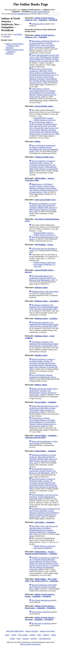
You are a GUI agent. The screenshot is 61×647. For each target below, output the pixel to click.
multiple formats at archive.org (44, 120)
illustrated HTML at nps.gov (44, 118)
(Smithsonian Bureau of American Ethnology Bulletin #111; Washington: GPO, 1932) (43, 530)
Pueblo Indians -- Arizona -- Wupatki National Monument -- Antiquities (41, 553)
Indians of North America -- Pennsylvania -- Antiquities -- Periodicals (40, 607)
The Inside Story (45, 638)
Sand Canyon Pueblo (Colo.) (45, 200)
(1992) (42, 377)
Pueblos (37, 141)
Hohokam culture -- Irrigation (46, 318)
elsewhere (6, 36)
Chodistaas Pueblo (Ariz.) (44, 157)
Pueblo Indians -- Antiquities (45, 451)
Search (13, 635)
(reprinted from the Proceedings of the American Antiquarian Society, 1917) (43, 148)
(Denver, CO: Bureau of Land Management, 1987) (42, 278)
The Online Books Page (30, 4)
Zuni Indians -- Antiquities (45, 522)
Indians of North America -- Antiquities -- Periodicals (15, 51)
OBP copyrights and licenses (30, 644)
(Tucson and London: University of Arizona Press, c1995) (44, 409)
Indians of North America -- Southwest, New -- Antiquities (15, 46)
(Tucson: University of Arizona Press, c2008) (43, 587)
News (19, 638)
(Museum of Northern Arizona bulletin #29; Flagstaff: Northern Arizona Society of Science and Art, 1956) (43, 188)
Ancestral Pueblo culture (44, 106)
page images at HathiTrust (43, 548)
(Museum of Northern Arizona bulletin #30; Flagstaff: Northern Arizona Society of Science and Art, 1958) (44, 128)
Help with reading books (15, 631)
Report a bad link (32, 631)
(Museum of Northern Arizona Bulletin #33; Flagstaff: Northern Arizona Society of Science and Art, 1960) (43, 76)
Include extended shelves (40, 12)
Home (7, 635)
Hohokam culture (41, 287)
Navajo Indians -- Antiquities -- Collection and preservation (41, 436)
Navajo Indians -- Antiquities (45, 402)
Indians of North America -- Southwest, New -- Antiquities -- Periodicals (41, 19)
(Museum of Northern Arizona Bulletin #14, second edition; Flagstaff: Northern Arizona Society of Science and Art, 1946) (42, 93)
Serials (53, 635)
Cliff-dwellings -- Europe (44, 245)
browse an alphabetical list (20, 14)
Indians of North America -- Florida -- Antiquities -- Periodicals (40, 595)
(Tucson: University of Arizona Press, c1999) (43, 391)
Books (12, 638)
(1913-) (38, 24)
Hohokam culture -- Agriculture (46, 301)
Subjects (46, 635)
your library (18, 34)
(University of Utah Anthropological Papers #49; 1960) (43, 497)
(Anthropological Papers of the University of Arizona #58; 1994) (43, 166)
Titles (39, 635)
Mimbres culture (41, 385)
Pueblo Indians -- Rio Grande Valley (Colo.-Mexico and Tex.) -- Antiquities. (42, 580)
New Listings (23, 635)
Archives (34, 638)
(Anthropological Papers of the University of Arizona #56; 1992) (43, 307)
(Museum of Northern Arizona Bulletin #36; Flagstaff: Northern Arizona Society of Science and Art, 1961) (44, 58)
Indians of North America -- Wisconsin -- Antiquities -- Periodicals (40, 618)
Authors (32, 635)
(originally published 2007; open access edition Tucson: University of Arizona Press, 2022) (44, 45)
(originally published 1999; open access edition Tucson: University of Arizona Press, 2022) (43, 207)
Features (26, 638)
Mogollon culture (41, 355)
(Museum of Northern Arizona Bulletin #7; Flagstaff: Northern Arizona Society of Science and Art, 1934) (44, 513)
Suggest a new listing (47, 631)
